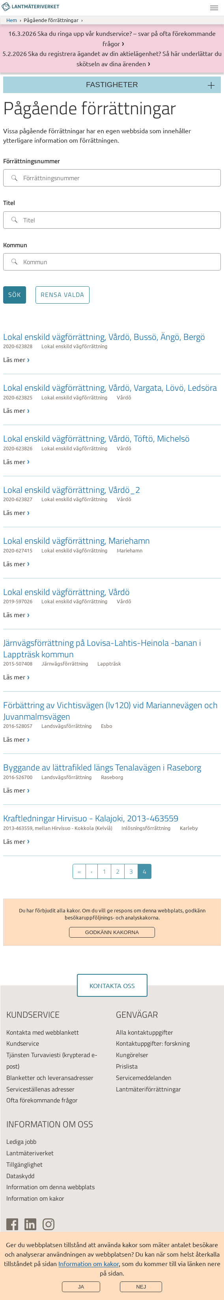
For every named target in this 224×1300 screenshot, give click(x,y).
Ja (81, 1287)
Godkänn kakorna (112, 932)
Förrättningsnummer (31, 161)
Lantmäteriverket (30, 1153)
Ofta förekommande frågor (42, 1100)
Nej (141, 1287)
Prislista (127, 1066)
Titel (9, 202)
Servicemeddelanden (144, 1077)
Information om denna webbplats (50, 1187)
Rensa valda (62, 294)
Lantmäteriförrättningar (148, 1089)
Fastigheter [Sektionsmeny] (112, 84)
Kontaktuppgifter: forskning (153, 1043)
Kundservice (22, 1043)
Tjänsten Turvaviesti (33, 1054)
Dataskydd (20, 1176)
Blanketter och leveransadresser (49, 1077)
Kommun (15, 245)
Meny (214, 8)
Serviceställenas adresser (40, 1089)
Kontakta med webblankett (42, 1032)
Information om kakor (88, 1263)
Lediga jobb (21, 1141)
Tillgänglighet (24, 1164)
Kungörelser (132, 1054)
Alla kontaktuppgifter (144, 1032)
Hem (11, 20)
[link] (112, 347)
